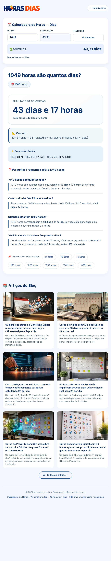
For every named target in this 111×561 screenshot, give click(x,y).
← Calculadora (98, 8)
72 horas (80, 257)
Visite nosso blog (95, 497)
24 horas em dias (77, 497)
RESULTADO (46, 31)
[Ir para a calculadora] (21, 8)
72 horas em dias (38, 497)
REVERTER (78, 31)
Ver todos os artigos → (55, 475)
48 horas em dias (58, 497)
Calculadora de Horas (17, 497)
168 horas (15, 265)
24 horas (49, 257)
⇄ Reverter (88, 37)
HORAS (11, 31)
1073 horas (86, 265)
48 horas (64, 257)
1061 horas (68, 265)
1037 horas (50, 265)
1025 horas (32, 265)
